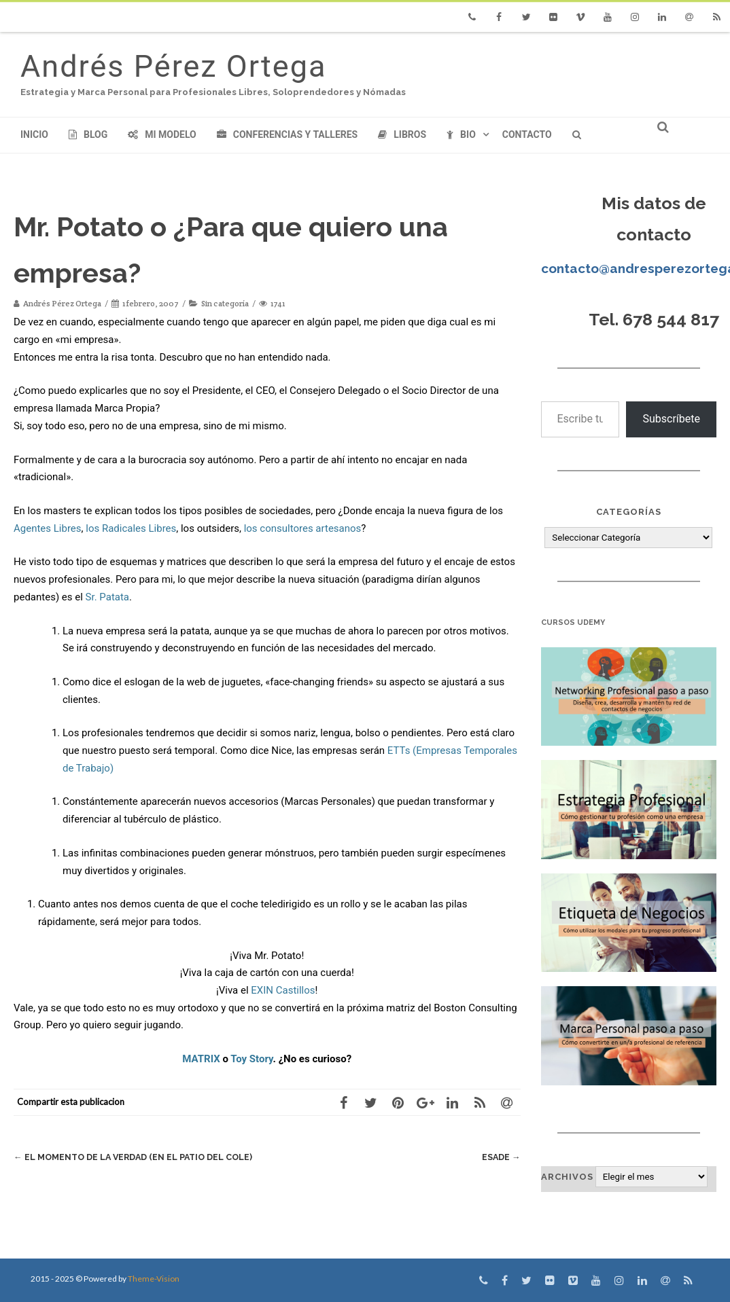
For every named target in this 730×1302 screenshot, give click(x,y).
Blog (88, 134)
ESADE (501, 1157)
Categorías (628, 512)
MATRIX (201, 1059)
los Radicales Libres (131, 528)
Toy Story (251, 1059)
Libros (402, 134)
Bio (461, 134)
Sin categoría (225, 303)
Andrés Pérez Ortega (173, 66)
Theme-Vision (153, 1278)
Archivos (567, 1177)
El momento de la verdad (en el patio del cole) (137, 1157)
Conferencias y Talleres (287, 134)
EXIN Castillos (283, 990)
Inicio (34, 134)
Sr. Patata (107, 597)
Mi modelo (162, 134)
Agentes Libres (48, 528)
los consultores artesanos (303, 528)
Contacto (527, 134)
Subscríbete (671, 418)
